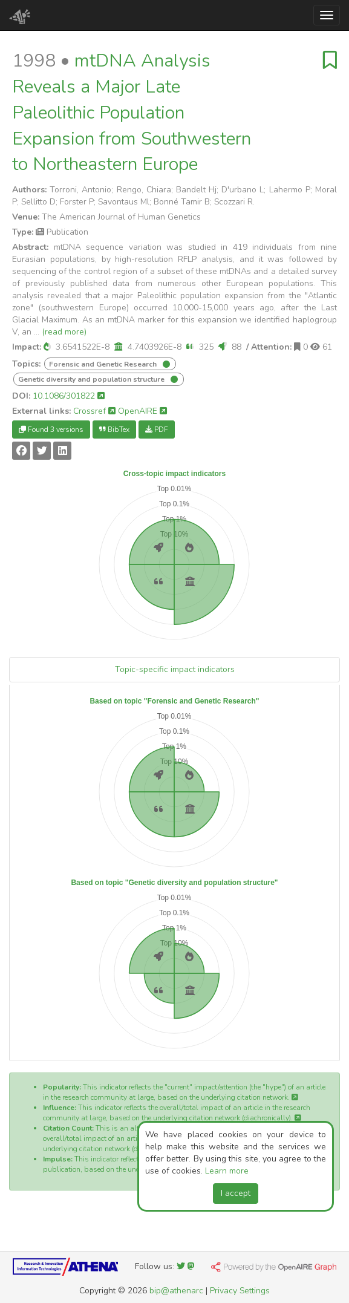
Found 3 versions (51, 429)
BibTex (114, 429)
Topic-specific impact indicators (175, 669)
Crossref (94, 411)
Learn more (227, 1171)
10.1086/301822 (69, 396)
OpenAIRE (142, 411)
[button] (47, 346)
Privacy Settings (240, 1290)
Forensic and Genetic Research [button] (103, 364)
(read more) (64, 332)
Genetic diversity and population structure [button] (92, 379)
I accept (235, 1193)
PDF (156, 429)
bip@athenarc (176, 1290)
